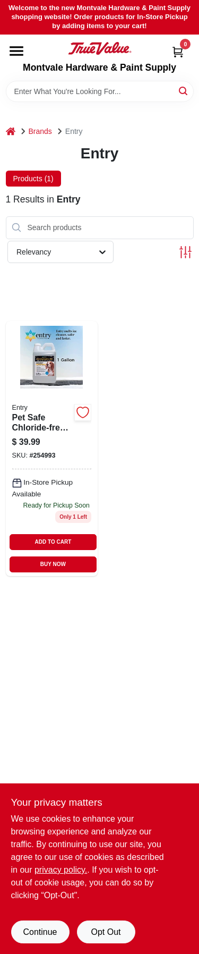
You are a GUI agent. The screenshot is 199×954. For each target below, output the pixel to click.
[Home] (10, 131)
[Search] (184, 90)
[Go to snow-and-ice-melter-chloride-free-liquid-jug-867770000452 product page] (52, 448)
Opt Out (105, 931)
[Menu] (16, 51)
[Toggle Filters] (185, 252)
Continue (40, 931)
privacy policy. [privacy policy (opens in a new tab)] (60, 869)
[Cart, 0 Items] (177, 51)
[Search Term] (100, 91)
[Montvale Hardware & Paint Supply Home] (100, 48)
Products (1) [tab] (33, 178)
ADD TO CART (53, 542)
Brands (40, 131)
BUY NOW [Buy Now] (53, 564)
